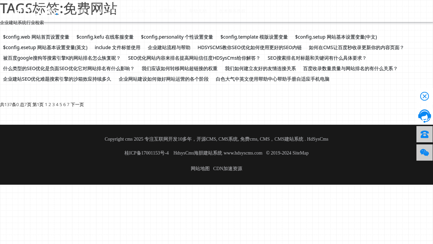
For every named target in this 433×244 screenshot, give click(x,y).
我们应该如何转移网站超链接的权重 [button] (180, 68)
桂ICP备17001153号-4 (147, 153)
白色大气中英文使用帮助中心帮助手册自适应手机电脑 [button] (272, 79)
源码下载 (100, 10)
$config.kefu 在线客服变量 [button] (105, 37)
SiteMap (301, 153)
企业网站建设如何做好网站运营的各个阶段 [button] (164, 79)
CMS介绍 (127, 10)
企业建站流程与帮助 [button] (169, 47)
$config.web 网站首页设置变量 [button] (36, 37)
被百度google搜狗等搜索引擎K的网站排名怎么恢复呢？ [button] (62, 58)
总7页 (25, 104)
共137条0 (9, 104)
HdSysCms (317, 139)
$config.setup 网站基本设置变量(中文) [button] (336, 37)
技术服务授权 (214, 10)
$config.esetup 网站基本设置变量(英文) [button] (45, 47)
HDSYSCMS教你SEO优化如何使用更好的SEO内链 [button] (250, 47)
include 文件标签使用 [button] (117, 47)
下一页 (77, 104)
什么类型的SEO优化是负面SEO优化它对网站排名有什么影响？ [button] (69, 68)
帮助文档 (182, 10)
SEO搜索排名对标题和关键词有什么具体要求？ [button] (317, 58)
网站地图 (200, 168)
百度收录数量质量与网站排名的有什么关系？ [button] (350, 68)
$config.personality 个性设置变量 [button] (177, 37)
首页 (78, 10)
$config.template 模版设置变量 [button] (254, 37)
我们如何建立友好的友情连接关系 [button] (260, 68)
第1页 (38, 104)
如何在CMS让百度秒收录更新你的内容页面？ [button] (356, 47)
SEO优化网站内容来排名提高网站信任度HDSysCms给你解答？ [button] (194, 58)
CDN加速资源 (227, 168)
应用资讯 (155, 10)
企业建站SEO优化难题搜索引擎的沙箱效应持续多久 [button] (57, 79)
